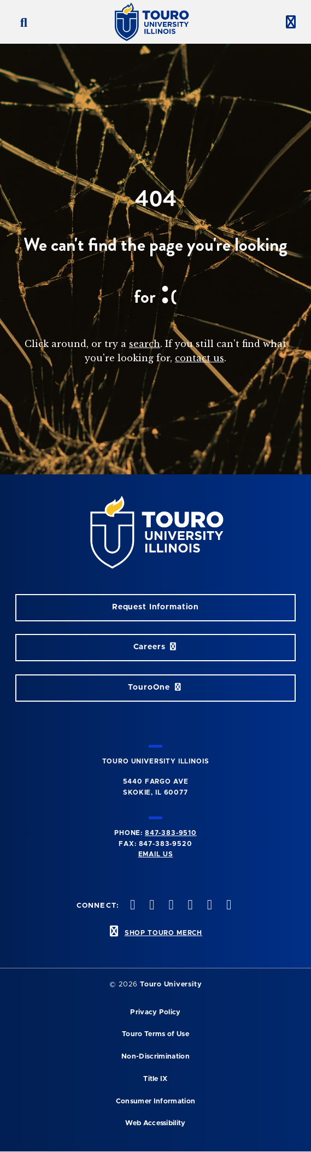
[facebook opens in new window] (227, 906)
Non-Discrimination (155, 1056)
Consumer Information (155, 1101)
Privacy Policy (155, 1012)
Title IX (155, 1079)
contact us (199, 357)
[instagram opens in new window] (151, 906)
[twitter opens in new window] (132, 906)
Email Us (155, 854)
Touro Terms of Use (155, 1034)
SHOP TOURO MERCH (163, 933)
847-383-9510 (171, 833)
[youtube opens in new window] (189, 906)
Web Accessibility (155, 1123)
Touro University (171, 984)
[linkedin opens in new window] (208, 906)
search (144, 343)
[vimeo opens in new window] (170, 906)
